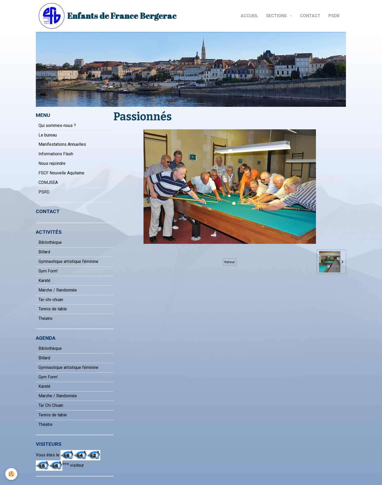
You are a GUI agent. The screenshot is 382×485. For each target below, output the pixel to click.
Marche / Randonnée (57, 290)
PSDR (334, 15)
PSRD (44, 192)
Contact (310, 15)
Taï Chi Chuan (50, 405)
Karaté (44, 280)
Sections (277, 15)
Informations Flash (55, 153)
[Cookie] (11, 474)
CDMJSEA (48, 182)
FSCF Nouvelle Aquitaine (61, 172)
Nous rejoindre (52, 163)
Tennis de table (52, 308)
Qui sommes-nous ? (57, 125)
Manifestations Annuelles (62, 144)
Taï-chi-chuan (50, 299)
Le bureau (47, 135)
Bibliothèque (50, 242)
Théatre (45, 318)
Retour (229, 262)
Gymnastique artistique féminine (68, 261)
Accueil (249, 15)
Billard (44, 251)
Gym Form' (48, 271)
